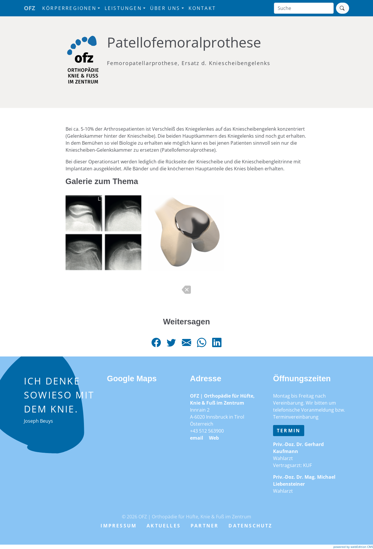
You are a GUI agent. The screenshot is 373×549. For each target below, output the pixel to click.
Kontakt (202, 8)
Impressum (119, 525)
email (196, 438)
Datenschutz (250, 525)
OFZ (29, 8)
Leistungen (123, 8)
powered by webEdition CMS (353, 547)
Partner (205, 525)
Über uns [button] (165, 8)
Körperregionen (69, 8)
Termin (288, 430)
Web (214, 438)
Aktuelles (164, 525)
